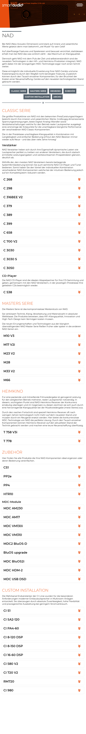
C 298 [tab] (7, 188)
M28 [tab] (6, 362)
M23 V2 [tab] (9, 353)
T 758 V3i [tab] (10, 432)
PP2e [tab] (7, 476)
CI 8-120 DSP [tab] (13, 637)
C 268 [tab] (7, 179)
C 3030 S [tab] (10, 259)
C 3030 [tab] (8, 250)
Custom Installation (37, 97)
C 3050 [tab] (8, 268)
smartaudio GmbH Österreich (13, 5)
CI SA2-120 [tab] (11, 619)
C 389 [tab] (7, 215)
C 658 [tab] (7, 232)
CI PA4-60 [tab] (11, 628)
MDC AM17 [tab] (11, 517)
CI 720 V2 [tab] (10, 673)
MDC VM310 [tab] (12, 535)
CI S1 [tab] (6, 611)
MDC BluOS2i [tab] (13, 561)
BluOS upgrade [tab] (15, 552)
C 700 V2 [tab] (10, 241)
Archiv (57, 97)
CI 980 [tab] (8, 690)
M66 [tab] (6, 380)
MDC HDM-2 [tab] (13, 570)
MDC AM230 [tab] (13, 508)
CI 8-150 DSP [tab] (13, 646)
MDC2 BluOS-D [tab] (15, 544)
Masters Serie (38, 91)
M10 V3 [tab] (8, 336)
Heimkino (55, 91)
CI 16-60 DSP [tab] (13, 655)
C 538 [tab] (7, 292)
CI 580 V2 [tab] (10, 664)
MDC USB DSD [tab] (14, 579)
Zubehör (70, 91)
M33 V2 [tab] (9, 371)
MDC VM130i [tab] (13, 526)
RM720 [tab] (8, 681)
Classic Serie (18, 91)
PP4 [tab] (6, 485)
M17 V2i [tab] (9, 345)
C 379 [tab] (7, 206)
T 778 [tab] (7, 441)
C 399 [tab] (7, 224)
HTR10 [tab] (8, 494)
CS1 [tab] (6, 467)
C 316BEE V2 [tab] (13, 197)
